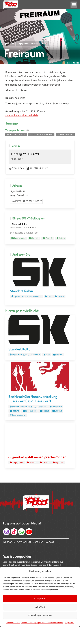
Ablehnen (40, 607)
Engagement (23, 43)
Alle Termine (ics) (37, 168)
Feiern (62, 238)
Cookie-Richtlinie (13, 622)
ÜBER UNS (38, 542)
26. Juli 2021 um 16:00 (16, 134)
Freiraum (24, 53)
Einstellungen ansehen (40, 615)
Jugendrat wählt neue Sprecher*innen (37, 457)
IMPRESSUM (9, 542)
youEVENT (9, 43)
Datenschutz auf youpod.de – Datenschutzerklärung (42, 622)
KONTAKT (49, 542)
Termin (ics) (16, 168)
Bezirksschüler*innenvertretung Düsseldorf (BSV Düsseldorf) (32, 398)
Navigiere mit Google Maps (26, 201)
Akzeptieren (40, 598)
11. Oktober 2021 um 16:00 (41, 134)
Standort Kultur (20, 224)
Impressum (69, 622)
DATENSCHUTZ (24, 542)
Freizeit (34, 43)
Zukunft (44, 43)
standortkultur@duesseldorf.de (21, 115)
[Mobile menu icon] (74, 5)
